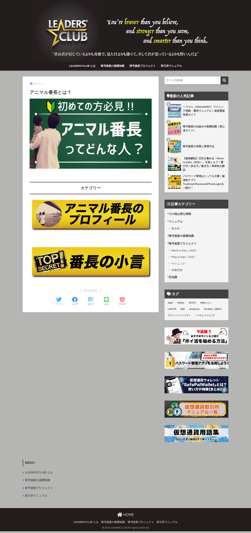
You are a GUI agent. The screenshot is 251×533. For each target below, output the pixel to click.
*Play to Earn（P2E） (183, 257)
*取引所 (175, 229)
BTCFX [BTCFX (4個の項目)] (192, 304)
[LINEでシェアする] (106, 301)
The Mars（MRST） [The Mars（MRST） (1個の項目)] (213, 310)
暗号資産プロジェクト (143, 65)
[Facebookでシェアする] (75, 301)
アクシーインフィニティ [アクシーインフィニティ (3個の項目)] (179, 316)
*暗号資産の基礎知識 (181, 236)
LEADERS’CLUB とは (82, 65)
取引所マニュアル (171, 65)
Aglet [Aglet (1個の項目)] (170, 304)
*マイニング (178, 264)
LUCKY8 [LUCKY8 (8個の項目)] (172, 310)
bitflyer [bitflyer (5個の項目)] (180, 304)
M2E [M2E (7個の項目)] (183, 310)
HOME (125, 516)
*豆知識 (173, 278)
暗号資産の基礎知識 (112, 65)
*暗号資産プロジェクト (183, 244)
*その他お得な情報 (180, 214)
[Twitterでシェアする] (59, 301)
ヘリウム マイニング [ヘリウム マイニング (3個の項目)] (205, 316)
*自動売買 (176, 271)
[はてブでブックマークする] (91, 301)
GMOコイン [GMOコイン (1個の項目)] (206, 304)
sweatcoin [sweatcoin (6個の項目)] (194, 310)
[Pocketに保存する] (122, 301)
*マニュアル (176, 222)
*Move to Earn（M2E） (184, 251)
